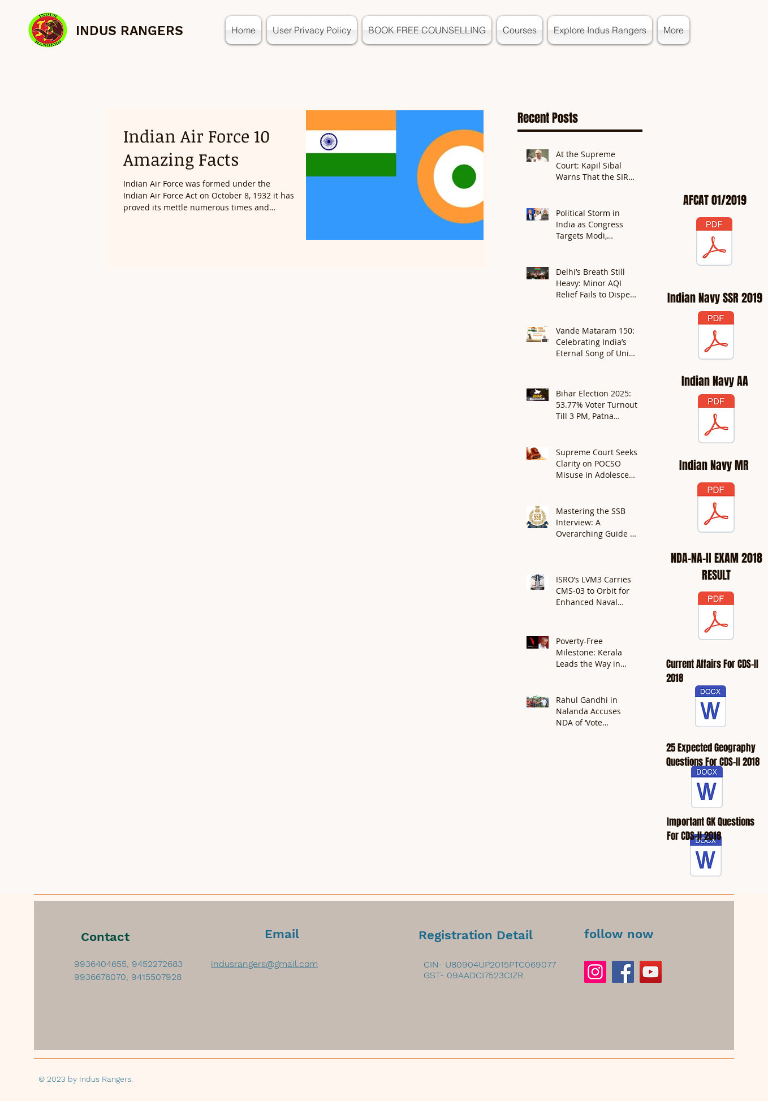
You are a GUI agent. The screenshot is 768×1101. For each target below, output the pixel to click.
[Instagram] (595, 972)
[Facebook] (623, 972)
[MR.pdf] (715, 509)
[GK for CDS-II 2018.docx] (705, 856)
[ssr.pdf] (716, 336)
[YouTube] (651, 972)
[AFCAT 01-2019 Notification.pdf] (714, 243)
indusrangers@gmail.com (264, 963)
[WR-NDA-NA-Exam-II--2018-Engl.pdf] (716, 617)
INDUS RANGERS (129, 30)
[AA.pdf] (716, 420)
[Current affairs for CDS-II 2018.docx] (710, 707)
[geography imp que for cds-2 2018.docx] (707, 788)
